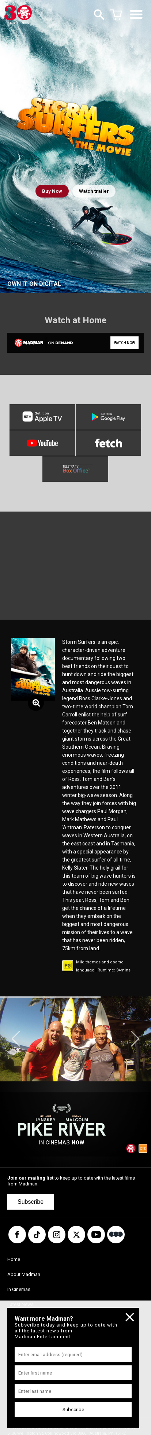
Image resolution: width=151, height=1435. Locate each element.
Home (13, 1259)
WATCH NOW (124, 343)
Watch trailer (94, 191)
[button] (16, 1039)
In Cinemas (18, 1289)
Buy (52, 191)
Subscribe (31, 1202)
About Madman (23, 1274)
